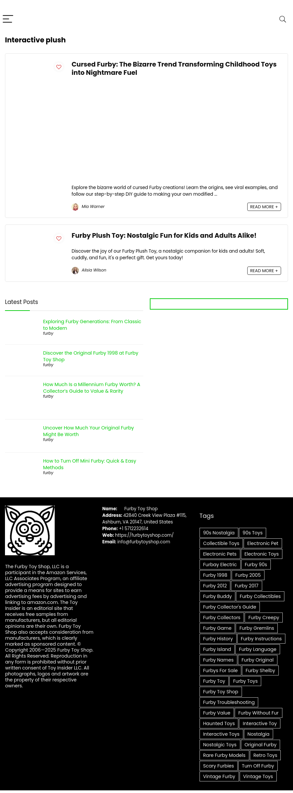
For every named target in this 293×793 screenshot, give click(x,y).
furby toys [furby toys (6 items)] (245, 681)
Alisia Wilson (89, 270)
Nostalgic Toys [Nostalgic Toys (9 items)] (220, 744)
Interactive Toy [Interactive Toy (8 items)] (260, 723)
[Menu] (8, 19)
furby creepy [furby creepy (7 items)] (263, 617)
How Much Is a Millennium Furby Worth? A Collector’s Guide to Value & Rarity (91, 387)
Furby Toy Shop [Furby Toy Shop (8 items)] (220, 691)
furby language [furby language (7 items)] (257, 649)
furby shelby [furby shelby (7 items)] (260, 670)
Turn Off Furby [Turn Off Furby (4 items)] (258, 766)
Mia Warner (88, 206)
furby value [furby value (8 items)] (216, 713)
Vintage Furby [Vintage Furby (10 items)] (219, 776)
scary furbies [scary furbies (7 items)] (218, 766)
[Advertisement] (176, 134)
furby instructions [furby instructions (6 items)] (261, 638)
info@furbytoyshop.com (143, 542)
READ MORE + (264, 207)
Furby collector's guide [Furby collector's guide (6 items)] (229, 607)
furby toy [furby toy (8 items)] (214, 681)
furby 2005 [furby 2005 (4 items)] (248, 575)
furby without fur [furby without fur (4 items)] (258, 713)
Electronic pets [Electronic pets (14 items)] (220, 554)
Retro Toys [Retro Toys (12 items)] (265, 755)
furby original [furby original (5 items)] (258, 660)
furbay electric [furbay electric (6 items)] (220, 564)
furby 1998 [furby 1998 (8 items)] (215, 575)
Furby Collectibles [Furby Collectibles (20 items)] (260, 596)
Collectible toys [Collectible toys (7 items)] (221, 543)
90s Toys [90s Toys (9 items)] (253, 532)
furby (48, 333)
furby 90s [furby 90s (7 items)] (256, 564)
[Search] (283, 19)
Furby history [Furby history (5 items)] (218, 638)
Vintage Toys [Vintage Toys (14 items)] (258, 776)
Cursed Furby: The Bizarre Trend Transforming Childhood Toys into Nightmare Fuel (174, 68)
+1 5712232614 (133, 528)
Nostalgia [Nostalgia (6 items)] (259, 734)
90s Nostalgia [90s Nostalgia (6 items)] (219, 532)
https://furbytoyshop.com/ (144, 535)
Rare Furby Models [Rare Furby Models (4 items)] (224, 755)
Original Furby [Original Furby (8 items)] (261, 744)
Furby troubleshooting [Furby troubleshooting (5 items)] (229, 702)
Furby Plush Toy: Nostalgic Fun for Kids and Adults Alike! (164, 235)
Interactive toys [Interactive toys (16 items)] (221, 734)
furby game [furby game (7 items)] (217, 628)
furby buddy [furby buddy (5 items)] (217, 596)
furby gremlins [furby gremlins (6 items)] (256, 628)
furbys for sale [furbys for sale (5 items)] (220, 670)
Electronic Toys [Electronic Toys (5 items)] (262, 554)
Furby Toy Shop (141, 509)
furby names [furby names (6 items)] (218, 660)
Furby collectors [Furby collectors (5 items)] (222, 617)
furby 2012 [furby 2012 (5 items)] (215, 585)
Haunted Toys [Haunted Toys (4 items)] (219, 723)
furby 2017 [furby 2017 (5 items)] (246, 585)
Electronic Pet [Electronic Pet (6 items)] (262, 543)
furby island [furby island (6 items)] (217, 649)
